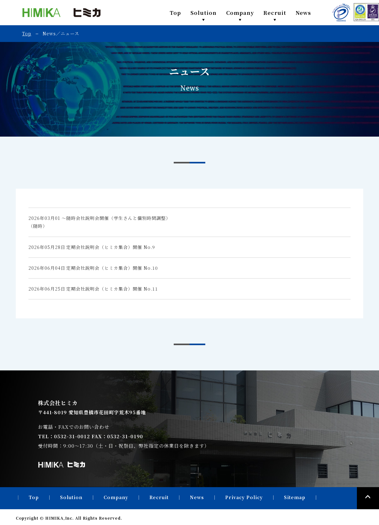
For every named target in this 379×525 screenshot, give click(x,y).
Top (175, 12)
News (303, 12)
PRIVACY (341, 12)
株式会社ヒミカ (61, 12)
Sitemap (294, 497)
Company (240, 12)
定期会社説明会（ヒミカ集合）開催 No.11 (112, 289)
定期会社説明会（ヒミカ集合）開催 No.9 (110, 247)
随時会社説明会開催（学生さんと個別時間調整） (118, 218)
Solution (203, 12)
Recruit (274, 12)
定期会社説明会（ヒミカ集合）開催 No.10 (112, 268)
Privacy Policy (244, 497)
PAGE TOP (368, 498)
